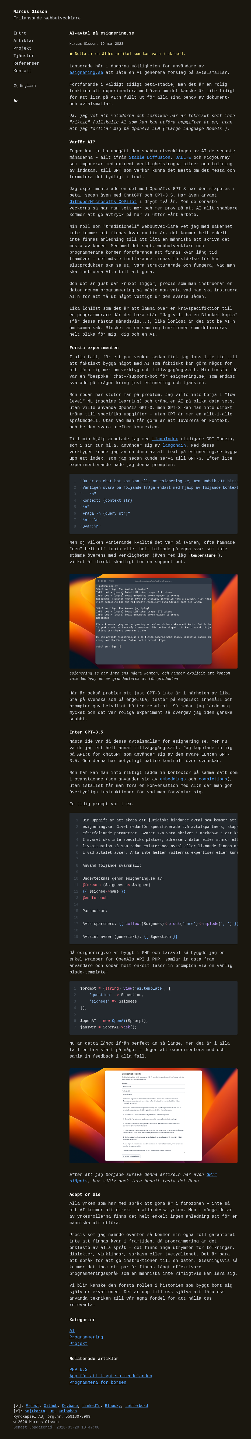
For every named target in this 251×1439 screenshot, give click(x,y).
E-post (32, 1406)
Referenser (26, 64)
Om (52, 1411)
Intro (19, 33)
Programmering (86, 1338)
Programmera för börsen (97, 1383)
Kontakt (22, 71)
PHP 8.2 (78, 1370)
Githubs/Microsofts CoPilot (103, 202)
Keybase (70, 1406)
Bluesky (113, 1406)
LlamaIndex (165, 439)
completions (213, 780)
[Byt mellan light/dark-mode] (15, 100)
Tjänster (23, 56)
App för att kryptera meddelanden (110, 1376)
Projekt (22, 48)
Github (50, 1406)
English (28, 85)
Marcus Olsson (47, 15)
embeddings (173, 780)
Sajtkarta (35, 1411)
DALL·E (183, 158)
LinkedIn (91, 1406)
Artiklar (23, 41)
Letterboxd (136, 1406)
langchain (174, 446)
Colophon (68, 1411)
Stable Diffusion (149, 158)
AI (72, 1331)
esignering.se (86, 73)
